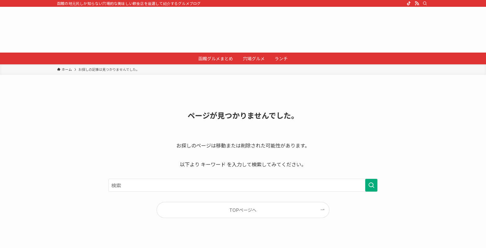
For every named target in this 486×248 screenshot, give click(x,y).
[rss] (417, 3)
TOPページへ (242, 210)
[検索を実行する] (371, 185)
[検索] (425, 3)
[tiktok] (409, 3)
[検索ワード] (243, 185)
